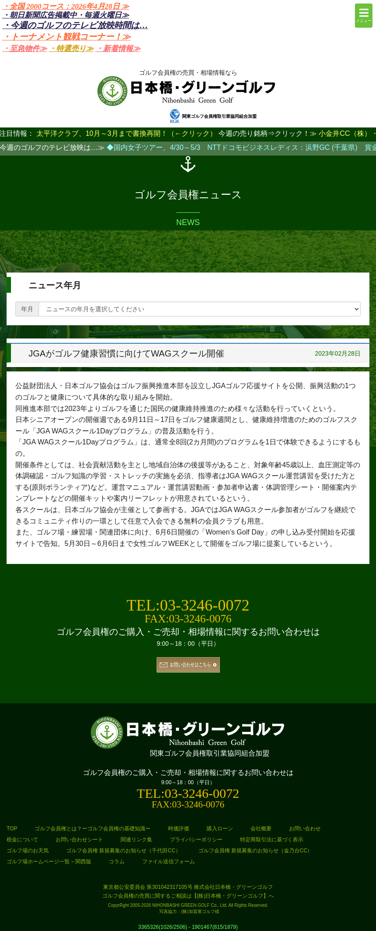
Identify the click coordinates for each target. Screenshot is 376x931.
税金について (22, 839)
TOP (12, 829)
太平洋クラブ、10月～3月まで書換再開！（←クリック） (126, 133)
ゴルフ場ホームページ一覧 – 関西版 (49, 861)
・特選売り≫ (71, 48)
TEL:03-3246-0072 (188, 605)
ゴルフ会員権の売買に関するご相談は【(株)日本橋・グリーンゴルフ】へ (188, 896)
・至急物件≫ (24, 48)
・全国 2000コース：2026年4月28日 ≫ (65, 6)
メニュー (363, 15)
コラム (117, 861)
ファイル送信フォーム (168, 861)
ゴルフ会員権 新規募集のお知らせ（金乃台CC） (255, 850)
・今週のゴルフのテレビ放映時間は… (75, 25)
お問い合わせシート (79, 839)
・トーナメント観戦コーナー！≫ (66, 36)
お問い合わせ (305, 829)
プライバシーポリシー (196, 839)
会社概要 (261, 829)
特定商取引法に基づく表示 (271, 839)
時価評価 (178, 829)
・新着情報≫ (118, 48)
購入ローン (220, 829)
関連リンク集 (136, 839)
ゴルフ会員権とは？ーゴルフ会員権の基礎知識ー (92, 829)
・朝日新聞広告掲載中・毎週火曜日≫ (65, 15)
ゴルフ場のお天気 (28, 850)
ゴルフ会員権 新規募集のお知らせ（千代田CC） (123, 850)
